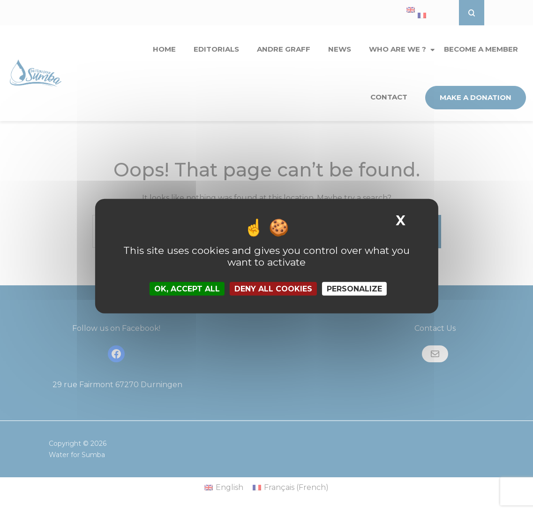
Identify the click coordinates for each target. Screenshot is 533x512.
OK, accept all (187, 288)
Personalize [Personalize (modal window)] (354, 288)
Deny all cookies (273, 288)
